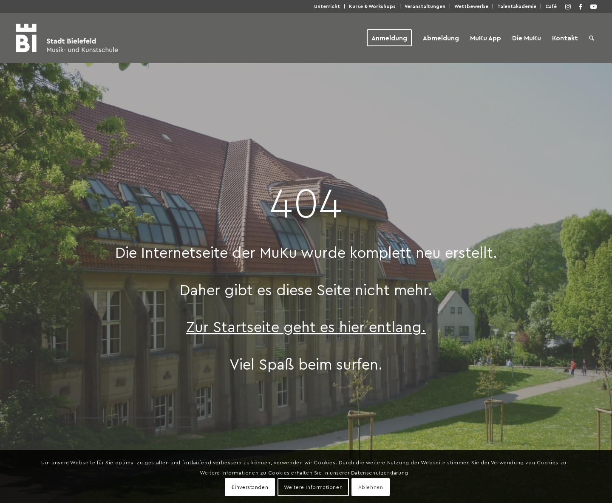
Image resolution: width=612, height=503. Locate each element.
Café (551, 6)
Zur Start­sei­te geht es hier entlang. (306, 326)
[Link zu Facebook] (580, 6)
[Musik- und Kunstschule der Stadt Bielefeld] (67, 38)
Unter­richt (327, 6)
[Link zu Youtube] (593, 6)
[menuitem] (327, 6)
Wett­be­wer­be (471, 6)
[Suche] (592, 38)
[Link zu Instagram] (567, 6)
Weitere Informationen (313, 487)
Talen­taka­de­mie (516, 6)
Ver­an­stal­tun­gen (425, 6)
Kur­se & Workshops (372, 6)
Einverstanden (250, 487)
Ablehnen (370, 487)
